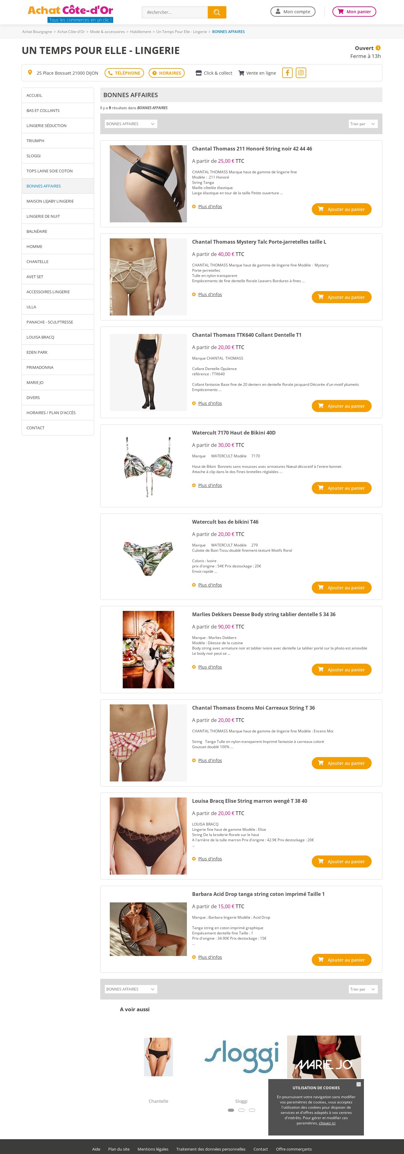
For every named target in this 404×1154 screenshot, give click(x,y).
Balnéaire (37, 231)
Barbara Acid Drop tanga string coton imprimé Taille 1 (258, 890)
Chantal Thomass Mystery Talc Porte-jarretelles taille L (259, 240)
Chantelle (37, 261)
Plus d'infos (210, 205)
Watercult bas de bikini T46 (225, 519)
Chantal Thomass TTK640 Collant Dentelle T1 (247, 334)
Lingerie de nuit (43, 216)
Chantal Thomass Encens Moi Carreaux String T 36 (253, 704)
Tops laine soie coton (50, 171)
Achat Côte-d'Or (71, 31)
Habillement (140, 31)
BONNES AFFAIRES (44, 186)
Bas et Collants (43, 110)
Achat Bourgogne (37, 31)
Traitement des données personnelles (210, 1145)
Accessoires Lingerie (48, 292)
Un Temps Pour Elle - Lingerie (181, 31)
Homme (34, 246)
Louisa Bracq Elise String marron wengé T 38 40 (249, 797)
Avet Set (35, 276)
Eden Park (37, 352)
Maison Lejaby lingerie (50, 201)
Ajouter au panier (347, 208)
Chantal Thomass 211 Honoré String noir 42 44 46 (252, 147)
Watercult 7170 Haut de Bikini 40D (234, 430)
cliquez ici (327, 1123)
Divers (33, 397)
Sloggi (34, 156)
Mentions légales (153, 1145)
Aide (96, 1145)
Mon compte (296, 11)
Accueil (34, 95)
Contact (35, 428)
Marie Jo (35, 382)
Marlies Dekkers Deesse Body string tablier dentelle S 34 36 (264, 611)
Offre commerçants (294, 1145)
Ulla (31, 307)
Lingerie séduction (47, 125)
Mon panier (359, 11)
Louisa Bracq (40, 337)
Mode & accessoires (107, 31)
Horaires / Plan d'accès (51, 412)
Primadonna (40, 367)
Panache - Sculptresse (50, 322)
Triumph (35, 140)
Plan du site (119, 1145)
